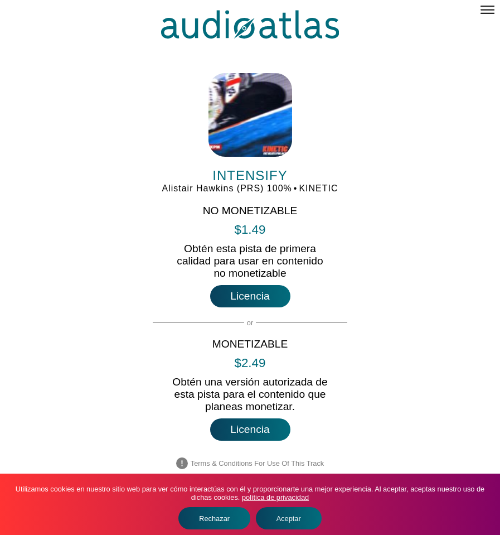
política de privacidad (275, 497)
